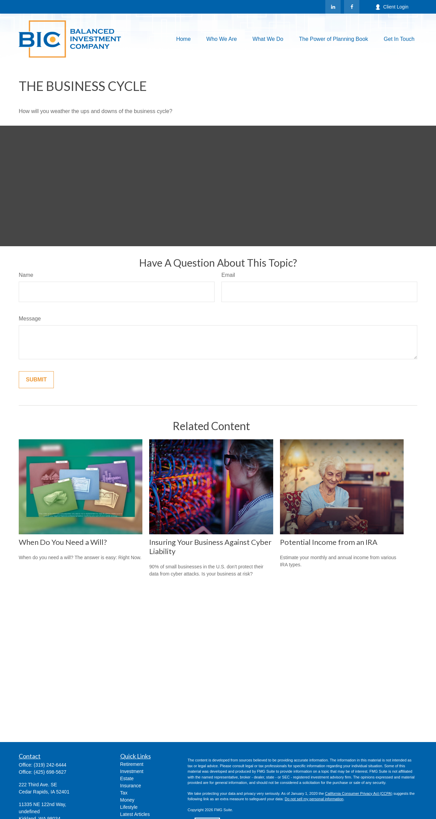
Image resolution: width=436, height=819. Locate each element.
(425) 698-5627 (50, 772)
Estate (127, 778)
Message (30, 318)
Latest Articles (135, 814)
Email (228, 275)
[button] (183, 39)
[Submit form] (36, 379)
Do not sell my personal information (314, 799)
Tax (124, 793)
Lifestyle (129, 807)
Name (26, 275)
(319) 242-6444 (50, 765)
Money (127, 800)
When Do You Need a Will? (63, 542)
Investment (131, 771)
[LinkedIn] (333, 7)
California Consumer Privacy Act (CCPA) (358, 793)
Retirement (131, 764)
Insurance (130, 785)
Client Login (391, 7)
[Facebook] (351, 7)
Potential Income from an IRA (328, 542)
